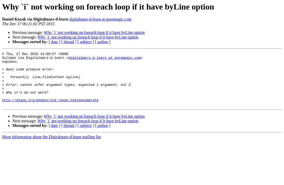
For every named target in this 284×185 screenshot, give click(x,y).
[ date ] (54, 42)
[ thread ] (68, 42)
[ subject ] (86, 42)
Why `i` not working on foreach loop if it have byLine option (94, 32)
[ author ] (102, 42)
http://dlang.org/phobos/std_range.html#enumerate (50, 110)
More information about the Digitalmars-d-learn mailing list (51, 147)
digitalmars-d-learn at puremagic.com (100, 19)
